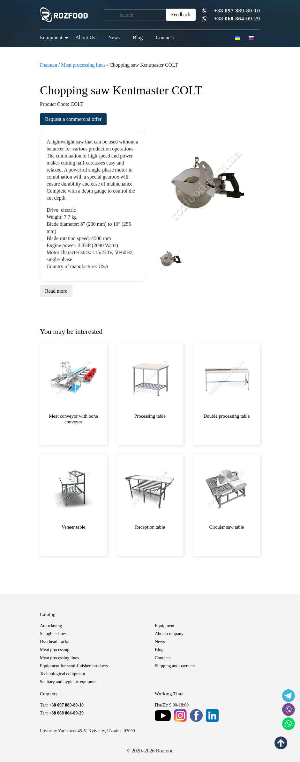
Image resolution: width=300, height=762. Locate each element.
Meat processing (54, 649)
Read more (56, 291)
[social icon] (288, 695)
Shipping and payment (175, 665)
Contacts (165, 37)
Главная (48, 65)
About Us (85, 37)
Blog (138, 37)
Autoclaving (51, 625)
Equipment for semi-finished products (74, 665)
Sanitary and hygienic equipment (69, 681)
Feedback (181, 14)
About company (169, 633)
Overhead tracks (54, 641)
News (114, 37)
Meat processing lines (83, 65)
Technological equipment (62, 673)
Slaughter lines (53, 633)
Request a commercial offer (73, 119)
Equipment (51, 37)
